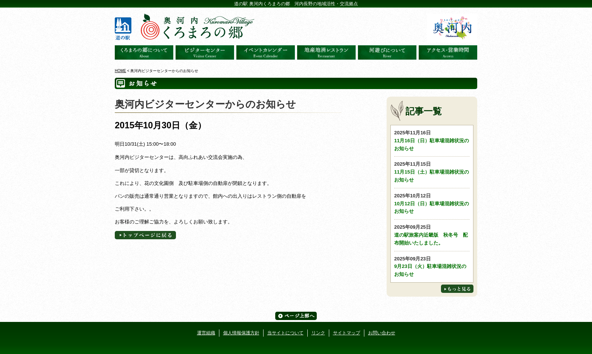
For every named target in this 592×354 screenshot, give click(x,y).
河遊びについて (387, 52)
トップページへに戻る (145, 235)
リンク (318, 333)
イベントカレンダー (265, 52)
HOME (120, 71)
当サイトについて (285, 333)
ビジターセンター (205, 52)
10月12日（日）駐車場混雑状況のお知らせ (432, 203)
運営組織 (206, 333)
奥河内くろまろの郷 (144, 52)
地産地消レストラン (326, 52)
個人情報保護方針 (241, 333)
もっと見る (457, 289)
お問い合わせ (381, 333)
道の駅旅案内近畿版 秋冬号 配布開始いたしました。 (432, 234)
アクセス (448, 52)
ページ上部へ (296, 316)
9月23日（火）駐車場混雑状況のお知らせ (432, 266)
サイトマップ (346, 333)
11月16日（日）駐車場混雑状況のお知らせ (432, 140)
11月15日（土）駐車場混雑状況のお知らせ (432, 171)
